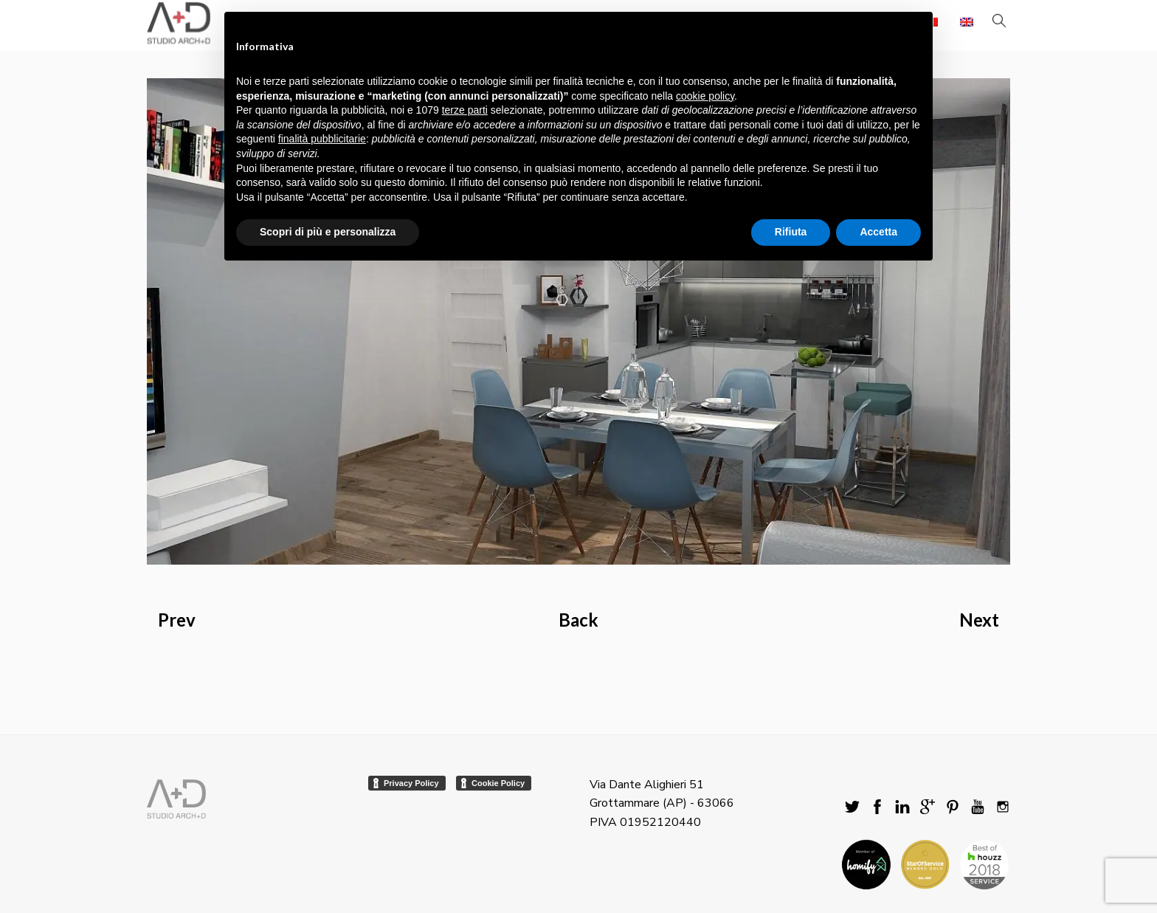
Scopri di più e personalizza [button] (328, 232)
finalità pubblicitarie (322, 139)
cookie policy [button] (705, 96)
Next (979, 619)
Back (578, 619)
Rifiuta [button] (791, 232)
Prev (177, 619)
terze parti (465, 110)
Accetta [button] (878, 232)
